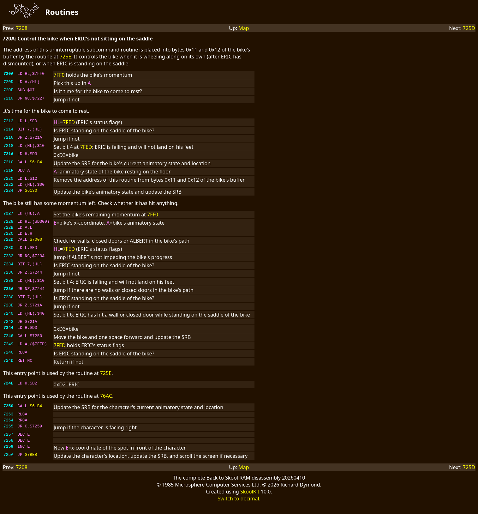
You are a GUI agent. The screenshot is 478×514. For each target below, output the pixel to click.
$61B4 (36, 163)
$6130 (31, 193)
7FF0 (59, 74)
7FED (69, 122)
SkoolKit (250, 501)
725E (65, 56)
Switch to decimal (238, 508)
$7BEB (31, 465)
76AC (106, 401)
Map (243, 28)
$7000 (36, 245)
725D (469, 28)
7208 (21, 28)
